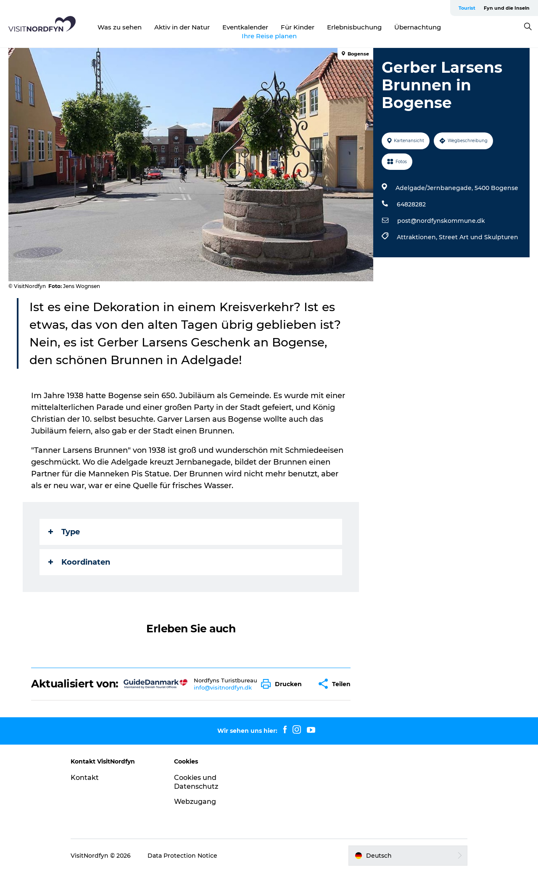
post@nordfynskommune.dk (441, 221)
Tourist (467, 8)
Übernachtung (417, 27)
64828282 (411, 204)
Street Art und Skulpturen (478, 237)
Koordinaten (79, 562)
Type (64, 531)
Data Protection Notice (182, 855)
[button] (283, 684)
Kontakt (85, 778)
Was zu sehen (120, 27)
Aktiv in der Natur (182, 27)
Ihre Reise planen (269, 36)
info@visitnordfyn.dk (223, 687)
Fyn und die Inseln (507, 8)
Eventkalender (245, 27)
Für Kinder (297, 27)
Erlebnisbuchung (354, 27)
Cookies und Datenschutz (196, 782)
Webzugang (195, 802)
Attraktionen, (418, 237)
